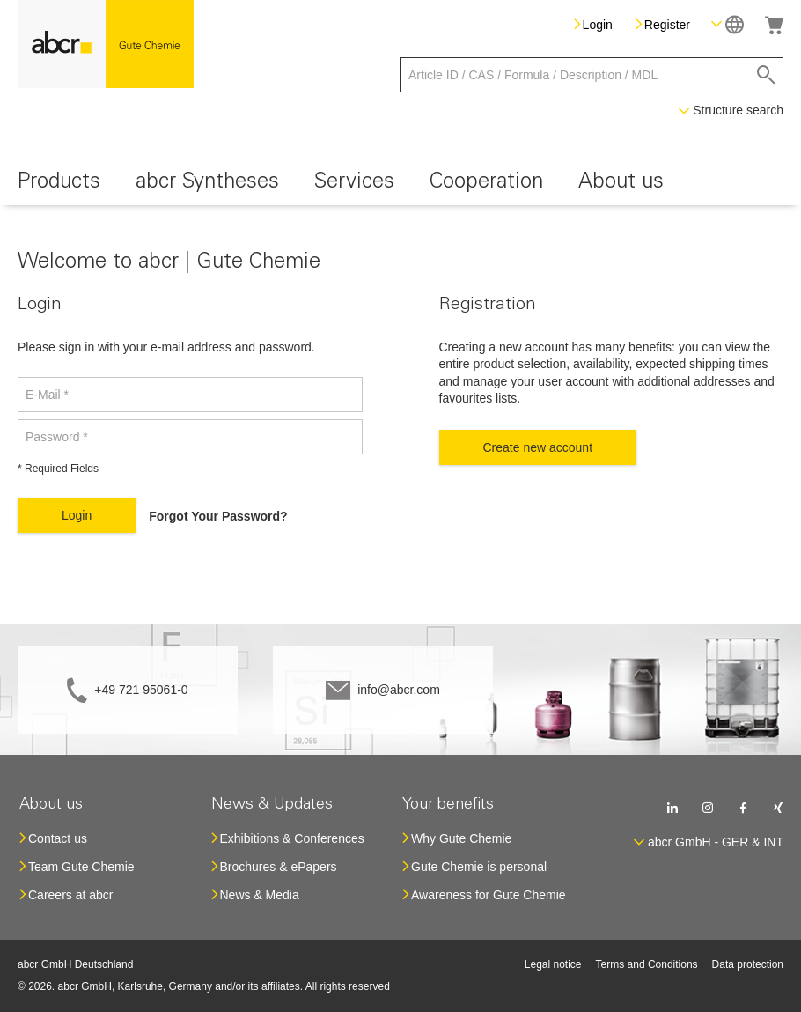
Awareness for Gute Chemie (488, 895)
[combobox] (591, 74)
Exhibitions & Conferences (292, 838)
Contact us (57, 838)
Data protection (747, 964)
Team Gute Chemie (81, 867)
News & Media (259, 895)
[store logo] (106, 44)
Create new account (538, 447)
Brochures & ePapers (278, 867)
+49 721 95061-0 (140, 690)
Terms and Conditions (647, 964)
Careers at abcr (70, 895)
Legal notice (553, 964)
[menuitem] (59, 184)
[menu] (400, 184)
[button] (727, 24)
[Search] (766, 74)
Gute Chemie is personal (479, 867)
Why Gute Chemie (461, 838)
